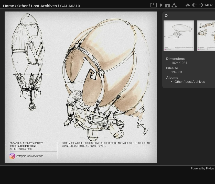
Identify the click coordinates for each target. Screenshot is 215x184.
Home (8, 6)
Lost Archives (44, 6)
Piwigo (210, 168)
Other (22, 6)
